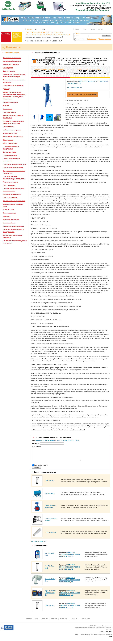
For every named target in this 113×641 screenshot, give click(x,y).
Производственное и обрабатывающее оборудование (14, 178)
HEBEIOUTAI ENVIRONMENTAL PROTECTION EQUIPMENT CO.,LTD (58, 440)
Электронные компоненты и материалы (12, 236)
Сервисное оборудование (12, 194)
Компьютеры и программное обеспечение (13, 117)
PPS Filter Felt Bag (50, 532)
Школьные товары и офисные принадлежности (13, 231)
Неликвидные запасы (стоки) (13, 136)
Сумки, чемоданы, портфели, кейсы (13, 205)
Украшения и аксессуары (11, 219)
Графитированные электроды (13, 85)
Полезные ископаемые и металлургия (11, 160)
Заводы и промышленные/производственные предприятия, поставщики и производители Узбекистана (14, 95)
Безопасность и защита (11, 64)
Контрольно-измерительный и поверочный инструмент (13, 122)
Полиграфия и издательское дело (14, 164)
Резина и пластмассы (10, 182)
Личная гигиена (8, 126)
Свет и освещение (9, 185)
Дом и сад (6, 89)
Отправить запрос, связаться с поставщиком (82, 94)
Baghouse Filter (49, 493)
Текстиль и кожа (8, 210)
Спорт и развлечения (10, 197)
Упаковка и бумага (9, 223)
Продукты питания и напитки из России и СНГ (14, 172)
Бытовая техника (9, 71)
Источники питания (9, 112)
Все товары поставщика (74, 87)
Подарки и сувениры (10, 155)
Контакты (100, 29)
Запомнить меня (80, 39)
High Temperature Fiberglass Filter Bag (50, 593)
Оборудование (8, 140)
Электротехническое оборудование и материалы (15, 242)
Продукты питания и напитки (13, 167)
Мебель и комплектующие (12, 130)
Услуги (85, 29)
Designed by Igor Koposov (105, 631)
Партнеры (64, 619)
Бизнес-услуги (8, 68)
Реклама (92, 29)
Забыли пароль (91, 39)
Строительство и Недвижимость (14, 201)
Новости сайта (32, 619)
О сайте (77, 29)
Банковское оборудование (12, 61)
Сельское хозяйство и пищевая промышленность (13, 190)
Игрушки (6, 105)
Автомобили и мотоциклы (12, 58)
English (43, 29)
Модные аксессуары (10, 133)
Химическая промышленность (13, 226)
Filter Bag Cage (49, 480)
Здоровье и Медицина (10, 102)
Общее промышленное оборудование (11, 148)
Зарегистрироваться (105, 39)
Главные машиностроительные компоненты (14, 81)
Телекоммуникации (9, 213)
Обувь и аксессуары (10, 143)
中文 (36, 29)
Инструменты (7, 109)
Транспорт (6, 216)
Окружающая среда (9, 152)
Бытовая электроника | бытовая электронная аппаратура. (14, 75)
